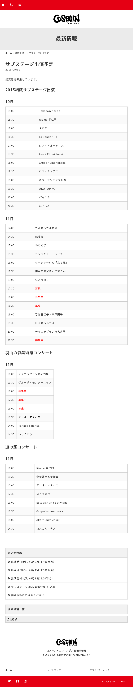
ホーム (8, 52)
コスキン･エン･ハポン (116, 681)
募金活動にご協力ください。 (29, 595)
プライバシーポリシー (101, 669)
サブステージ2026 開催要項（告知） (34, 587)
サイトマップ (54, 669)
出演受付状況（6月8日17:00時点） (32, 578)
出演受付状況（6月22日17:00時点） (33, 561)
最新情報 (19, 52)
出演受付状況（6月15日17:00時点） (33, 570)
